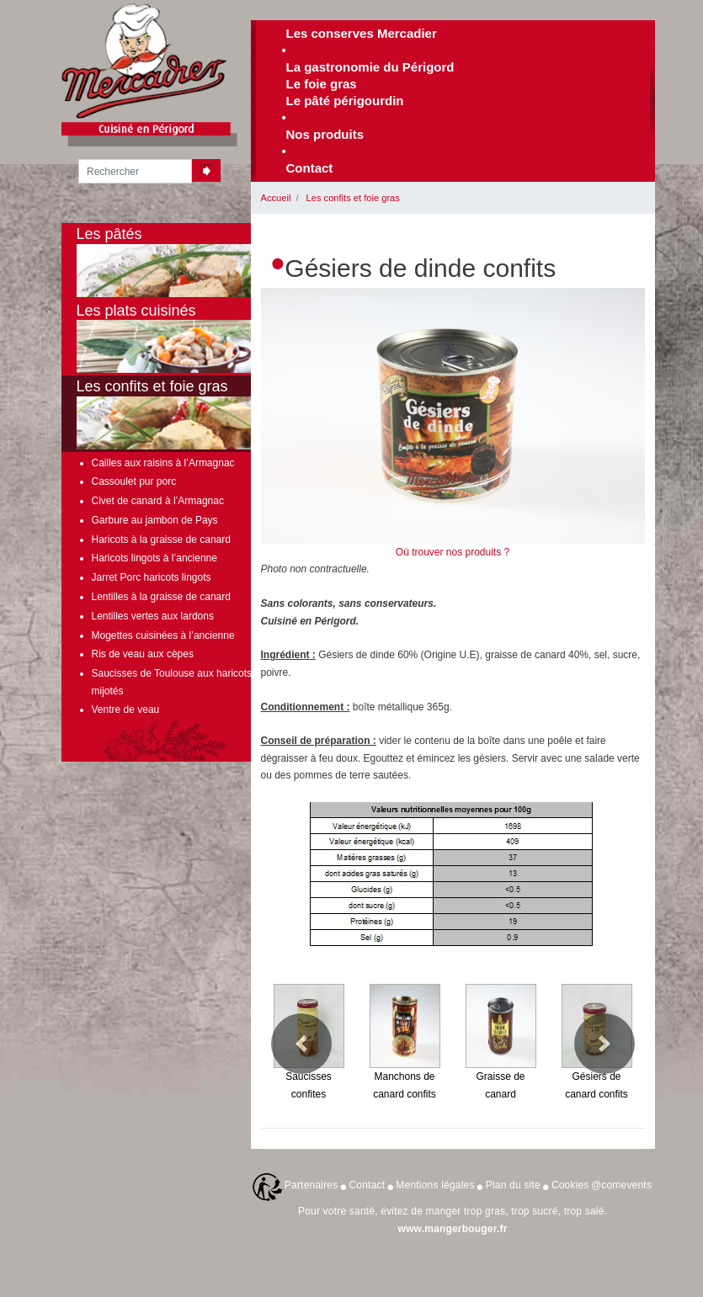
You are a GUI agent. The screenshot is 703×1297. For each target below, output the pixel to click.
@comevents (621, 1185)
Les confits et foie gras (353, 198)
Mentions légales (435, 1185)
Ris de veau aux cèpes (143, 654)
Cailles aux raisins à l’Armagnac (163, 463)
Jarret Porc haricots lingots (151, 577)
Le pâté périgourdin (345, 100)
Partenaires (311, 1185)
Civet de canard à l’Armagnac (158, 501)
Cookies (570, 1185)
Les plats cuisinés (188, 338)
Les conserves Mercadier (361, 33)
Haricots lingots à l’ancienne (154, 558)
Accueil (276, 198)
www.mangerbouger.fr (452, 1229)
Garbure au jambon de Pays (155, 520)
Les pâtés (188, 261)
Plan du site (513, 1185)
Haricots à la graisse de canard (161, 539)
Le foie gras (321, 84)
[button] (301, 1043)
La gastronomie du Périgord (370, 67)
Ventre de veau (126, 709)
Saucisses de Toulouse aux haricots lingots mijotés (188, 681)
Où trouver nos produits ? (452, 552)
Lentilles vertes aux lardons (153, 616)
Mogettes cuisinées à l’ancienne (163, 635)
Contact (309, 168)
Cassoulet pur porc (134, 481)
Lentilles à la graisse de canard (161, 597)
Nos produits (325, 134)
